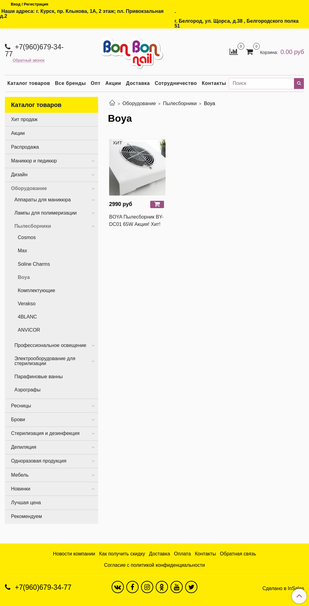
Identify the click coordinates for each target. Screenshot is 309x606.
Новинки (20, 488)
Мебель (20, 475)
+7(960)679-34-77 (34, 50)
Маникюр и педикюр (34, 160)
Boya (24, 277)
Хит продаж (24, 119)
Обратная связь (238, 553)
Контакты (214, 83)
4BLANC (27, 316)
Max (22, 250)
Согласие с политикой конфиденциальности (154, 565)
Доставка (138, 83)
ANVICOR (29, 330)
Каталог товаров (28, 83)
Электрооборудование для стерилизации (44, 361)
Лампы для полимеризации (45, 212)
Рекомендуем (26, 516)
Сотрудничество (176, 83)
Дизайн (19, 174)
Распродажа (25, 147)
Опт (95, 83)
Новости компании (74, 553)
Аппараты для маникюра (42, 199)
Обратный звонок (29, 61)
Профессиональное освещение (50, 345)
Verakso (27, 303)
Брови (18, 419)
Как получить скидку (122, 553)
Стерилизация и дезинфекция (45, 433)
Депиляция (23, 447)
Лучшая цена (26, 502)
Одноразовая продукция (38, 460)
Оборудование (139, 103)
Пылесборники (180, 103)
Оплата (182, 553)
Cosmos (27, 237)
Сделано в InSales (283, 588)
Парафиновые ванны (38, 376)
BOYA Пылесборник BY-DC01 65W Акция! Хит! (136, 220)
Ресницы (21, 405)
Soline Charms (34, 264)
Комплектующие (36, 290)
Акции (113, 83)
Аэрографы (27, 389)
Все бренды (70, 83)
